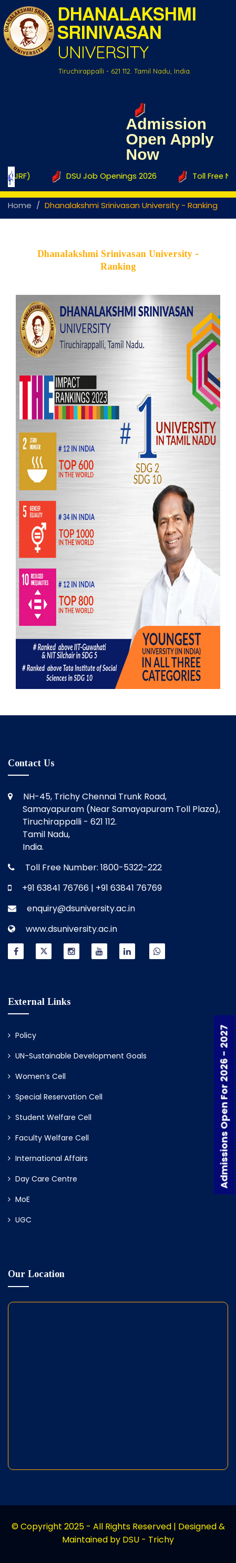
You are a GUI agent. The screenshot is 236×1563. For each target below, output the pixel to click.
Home (20, 205)
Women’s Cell (37, 1076)
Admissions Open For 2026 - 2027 (224, 1106)
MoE (19, 1199)
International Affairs (48, 1158)
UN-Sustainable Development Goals (77, 1056)
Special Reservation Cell (55, 1097)
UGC (20, 1220)
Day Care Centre (42, 1179)
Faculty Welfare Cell (48, 1138)
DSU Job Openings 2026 (107, 176)
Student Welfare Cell (49, 1117)
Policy (22, 1035)
